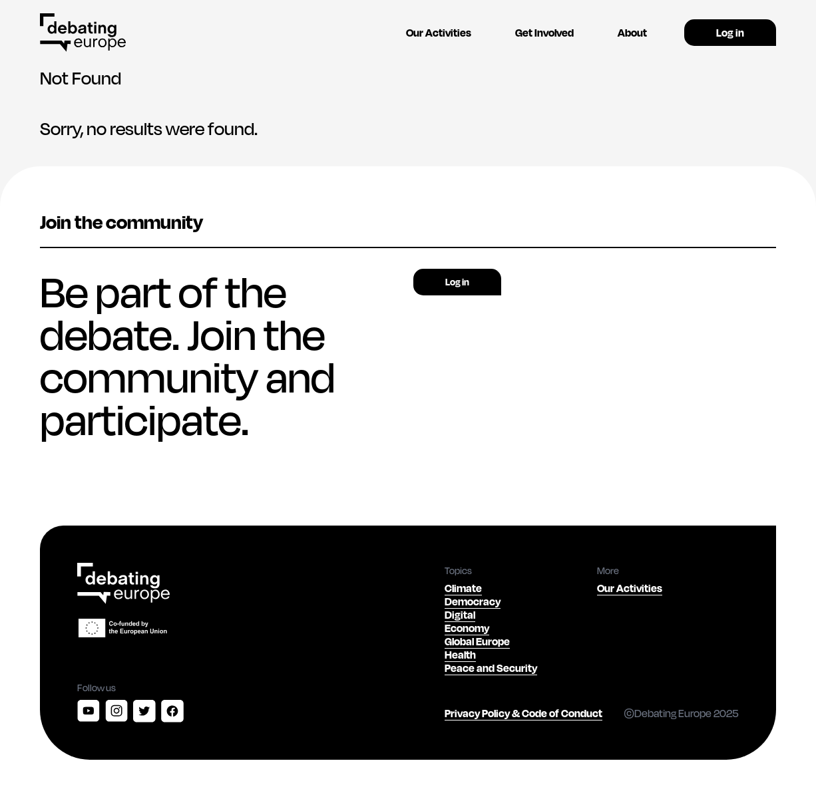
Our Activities (438, 32)
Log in (730, 32)
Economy (467, 627)
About (632, 32)
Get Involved (544, 32)
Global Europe (477, 641)
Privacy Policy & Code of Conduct (523, 712)
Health (460, 654)
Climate (463, 587)
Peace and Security (491, 667)
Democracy (473, 601)
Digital (460, 614)
